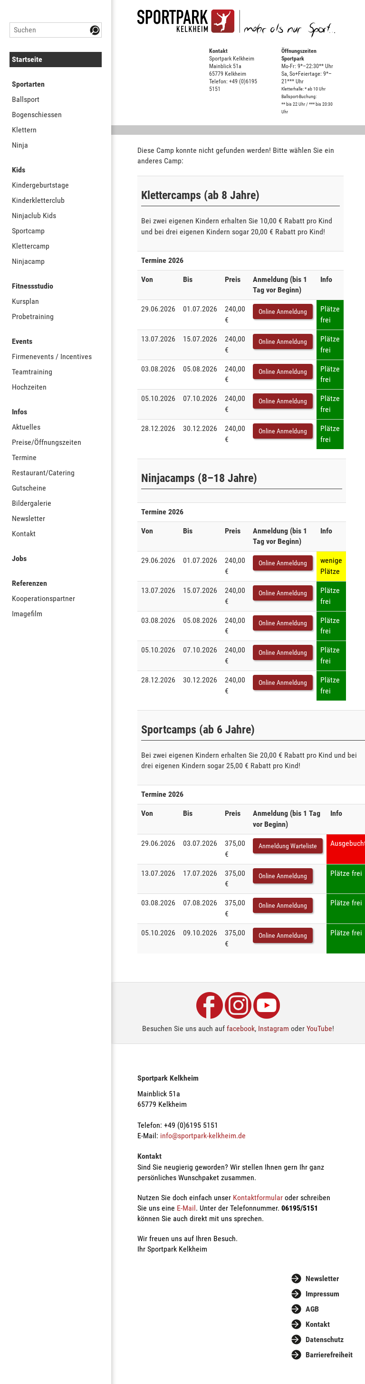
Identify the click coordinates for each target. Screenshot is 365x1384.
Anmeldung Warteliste (288, 846)
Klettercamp (30, 246)
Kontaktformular (258, 1197)
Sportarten (28, 84)
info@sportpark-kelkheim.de (203, 1135)
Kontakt (24, 533)
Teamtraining (32, 371)
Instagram (273, 1028)
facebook (241, 1028)
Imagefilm (27, 613)
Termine (24, 457)
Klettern (24, 129)
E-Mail (186, 1208)
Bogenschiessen (37, 114)
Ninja (20, 145)
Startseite (27, 59)
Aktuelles (26, 426)
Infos (19, 411)
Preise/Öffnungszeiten (46, 442)
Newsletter (28, 518)
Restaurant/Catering (43, 472)
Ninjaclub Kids (34, 215)
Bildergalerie (31, 503)
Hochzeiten (29, 386)
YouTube (319, 1028)
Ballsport (25, 99)
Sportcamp (28, 230)
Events (22, 341)
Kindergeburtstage (40, 185)
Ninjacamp (28, 261)
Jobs (19, 558)
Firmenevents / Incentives (52, 356)
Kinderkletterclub (38, 200)
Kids (18, 169)
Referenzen (29, 583)
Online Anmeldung (283, 311)
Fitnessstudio (32, 286)
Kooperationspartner (43, 598)
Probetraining (33, 316)
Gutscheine (29, 487)
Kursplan (25, 301)
